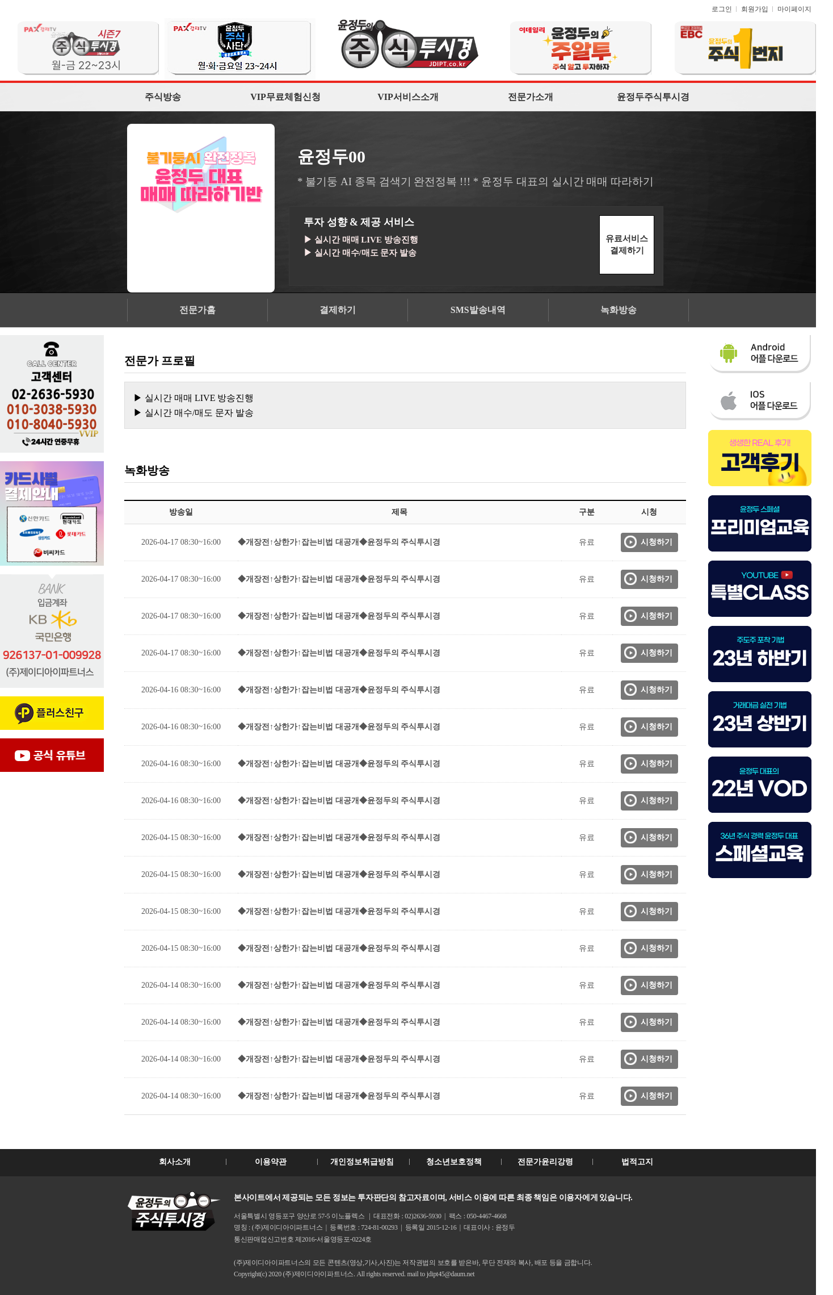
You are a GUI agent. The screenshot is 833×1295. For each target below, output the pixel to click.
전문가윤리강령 (545, 1162)
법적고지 (637, 1162)
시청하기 (656, 542)
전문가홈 (197, 310)
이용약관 (271, 1162)
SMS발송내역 (478, 310)
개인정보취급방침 (362, 1162)
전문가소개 (530, 97)
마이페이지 (794, 9)
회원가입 (754, 9)
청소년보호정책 (454, 1162)
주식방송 (163, 97)
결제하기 (337, 310)
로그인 (722, 9)
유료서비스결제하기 (626, 244)
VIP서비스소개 (408, 97)
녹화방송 (618, 310)
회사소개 (175, 1162)
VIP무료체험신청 (285, 97)
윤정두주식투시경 (653, 97)
